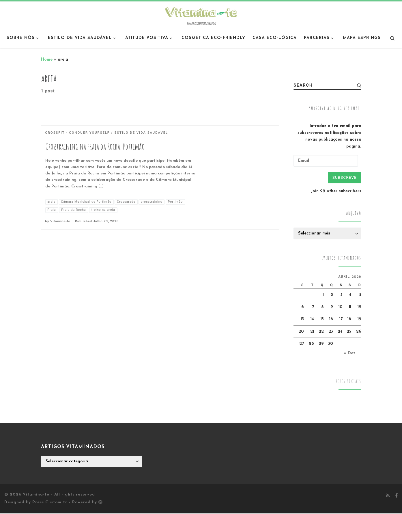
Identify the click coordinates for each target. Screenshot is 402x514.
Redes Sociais (348, 382)
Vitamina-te (60, 221)
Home (47, 59)
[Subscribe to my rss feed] (388, 496)
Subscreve (343, 177)
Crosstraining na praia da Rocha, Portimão (95, 146)
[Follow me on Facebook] (396, 496)
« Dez (350, 354)
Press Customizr (49, 503)
